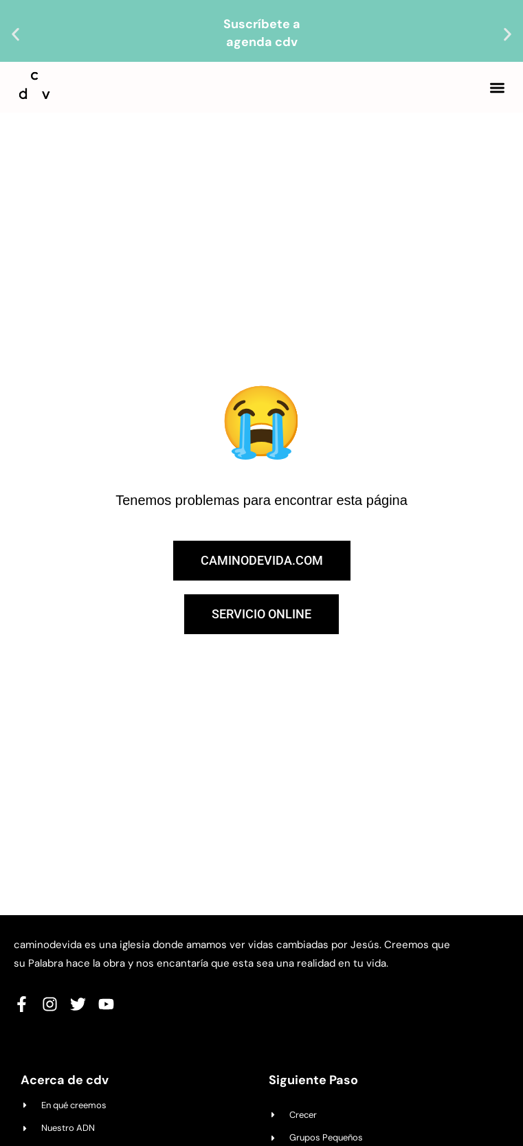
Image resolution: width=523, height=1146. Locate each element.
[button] (15, 34)
